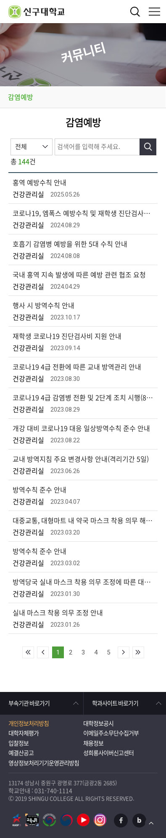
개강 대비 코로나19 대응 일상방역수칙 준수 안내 (81, 428)
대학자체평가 (23, 733)
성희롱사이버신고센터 (108, 753)
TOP (151, 823)
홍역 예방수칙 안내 (39, 182)
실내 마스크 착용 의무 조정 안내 (58, 612)
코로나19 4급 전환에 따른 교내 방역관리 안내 (77, 367)
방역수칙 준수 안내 (39, 490)
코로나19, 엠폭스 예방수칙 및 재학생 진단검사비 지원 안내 (84, 213)
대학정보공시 (98, 723)
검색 (135, 11)
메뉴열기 (154, 11)
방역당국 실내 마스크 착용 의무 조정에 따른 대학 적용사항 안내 (84, 582)
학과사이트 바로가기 (115, 703)
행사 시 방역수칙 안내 (43, 305)
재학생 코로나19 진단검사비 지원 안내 (67, 336)
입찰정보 (18, 743)
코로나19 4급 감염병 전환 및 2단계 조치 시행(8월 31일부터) (84, 397)
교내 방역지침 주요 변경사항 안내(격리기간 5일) (81, 459)
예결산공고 (21, 753)
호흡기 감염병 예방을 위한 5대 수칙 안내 (70, 244)
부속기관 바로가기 (29, 703)
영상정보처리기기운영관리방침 (43, 763)
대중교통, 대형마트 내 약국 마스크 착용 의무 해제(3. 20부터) (84, 520)
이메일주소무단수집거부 (111, 733)
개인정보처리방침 (28, 723)
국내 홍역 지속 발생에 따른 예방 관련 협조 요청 (79, 274)
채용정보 (93, 743)
